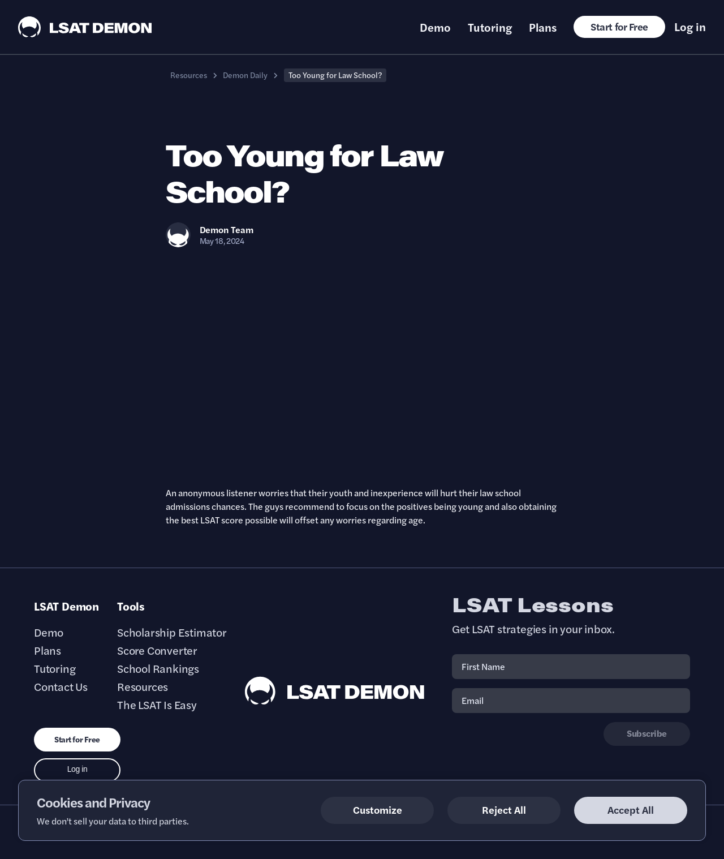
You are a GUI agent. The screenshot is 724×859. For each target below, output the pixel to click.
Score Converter (157, 650)
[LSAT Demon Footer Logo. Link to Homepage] (335, 691)
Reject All (504, 809)
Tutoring (490, 27)
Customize (377, 809)
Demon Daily (245, 74)
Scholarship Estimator (172, 632)
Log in (690, 27)
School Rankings (158, 668)
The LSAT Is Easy (157, 704)
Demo (435, 27)
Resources (188, 74)
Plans (543, 27)
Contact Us (61, 686)
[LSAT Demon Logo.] (85, 26)
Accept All (630, 809)
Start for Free (619, 26)
